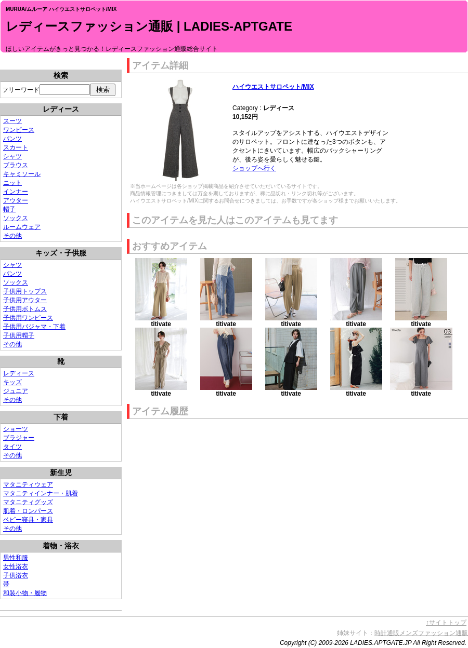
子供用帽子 (18, 335)
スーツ (12, 121)
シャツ (12, 156)
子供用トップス (25, 291)
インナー (15, 191)
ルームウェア (22, 227)
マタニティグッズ (28, 502)
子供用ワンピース (28, 317)
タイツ (12, 446)
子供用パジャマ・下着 (34, 326)
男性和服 (15, 557)
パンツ (12, 138)
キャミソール (22, 174)
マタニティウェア (28, 484)
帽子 (9, 209)
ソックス (15, 218)
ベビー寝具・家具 (28, 519)
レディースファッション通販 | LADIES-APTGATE (149, 26)
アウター (15, 200)
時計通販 (386, 633)
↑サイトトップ (446, 622)
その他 (12, 235)
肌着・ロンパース (28, 511)
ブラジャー (18, 437)
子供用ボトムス (25, 309)
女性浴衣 (15, 566)
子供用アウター (25, 300)
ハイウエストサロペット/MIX (273, 86)
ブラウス (15, 165)
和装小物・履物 (25, 593)
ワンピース (18, 129)
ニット (12, 182)
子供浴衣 (15, 575)
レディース (18, 373)
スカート (15, 147)
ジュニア (15, 391)
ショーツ (15, 429)
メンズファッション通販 (433, 633)
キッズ (12, 382)
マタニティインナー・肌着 (40, 493)
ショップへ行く (254, 168)
